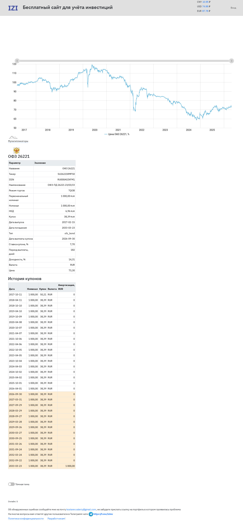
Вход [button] (233, 7)
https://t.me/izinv (103, 513)
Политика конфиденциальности (26, 518)
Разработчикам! (56, 518)
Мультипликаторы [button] (18, 141)
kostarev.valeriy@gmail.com (81, 509)
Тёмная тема (18, 484)
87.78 (205, 11)
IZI (13, 7)
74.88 (205, 6)
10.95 (205, 2)
